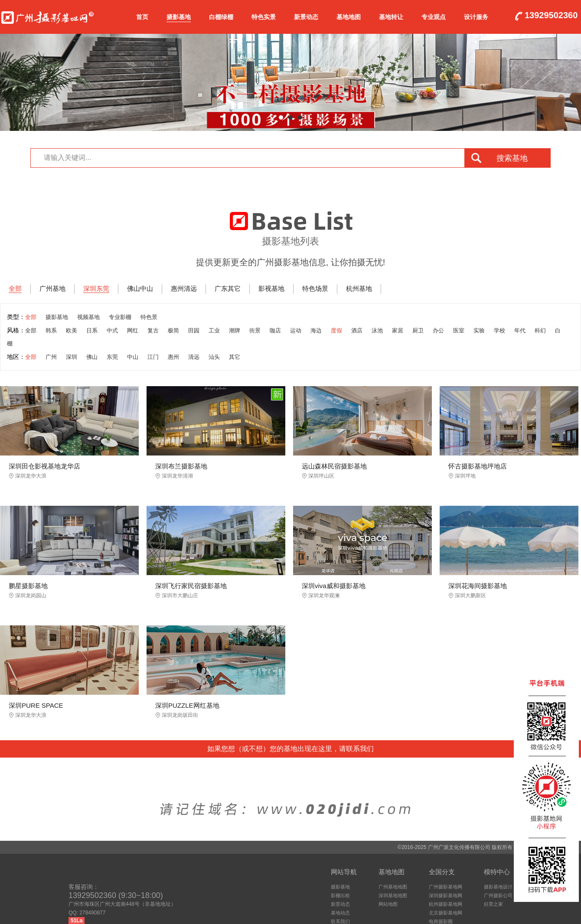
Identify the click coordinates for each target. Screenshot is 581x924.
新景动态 (306, 16)
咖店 (275, 330)
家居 (397, 330)
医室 (458, 330)
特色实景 (263, 16)
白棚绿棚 (221, 16)
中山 (132, 357)
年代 (520, 330)
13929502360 (551, 15)
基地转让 (391, 16)
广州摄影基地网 (47, 15)
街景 (255, 330)
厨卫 (418, 330)
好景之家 (493, 904)
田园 (193, 330)
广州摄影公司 (498, 895)
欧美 (71, 330)
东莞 (112, 357)
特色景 (148, 317)
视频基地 (88, 317)
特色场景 (315, 288)
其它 (234, 357)
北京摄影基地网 (445, 912)
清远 (193, 357)
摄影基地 (178, 16)
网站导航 (344, 871)
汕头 (214, 357)
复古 (153, 330)
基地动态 (340, 912)
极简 (173, 330)
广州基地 (52, 288)
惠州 (173, 357)
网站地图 (388, 904)
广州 (51, 357)
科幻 (540, 330)
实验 (479, 330)
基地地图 (348, 16)
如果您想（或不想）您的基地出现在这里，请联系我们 (290, 748)
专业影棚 (120, 317)
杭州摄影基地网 (445, 904)
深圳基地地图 (393, 895)
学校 (499, 330)
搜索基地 (512, 158)
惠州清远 (184, 288)
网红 (132, 330)
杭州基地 (359, 288)
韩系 (51, 330)
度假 (336, 330)
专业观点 (433, 16)
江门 (153, 357)
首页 (142, 16)
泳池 (377, 330)
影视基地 (271, 288)
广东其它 (228, 288)
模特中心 (497, 871)
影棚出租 (340, 895)
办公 (438, 330)
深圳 (71, 357)
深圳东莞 (96, 288)
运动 (295, 330)
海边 (316, 330)
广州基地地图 (393, 886)
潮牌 (234, 330)
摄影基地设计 (498, 886)
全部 (15, 288)
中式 (112, 330)
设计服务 (476, 16)
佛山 (92, 357)
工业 (214, 330)
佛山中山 (140, 288)
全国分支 (442, 871)
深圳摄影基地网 (445, 895)
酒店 (356, 330)
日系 (92, 330)
